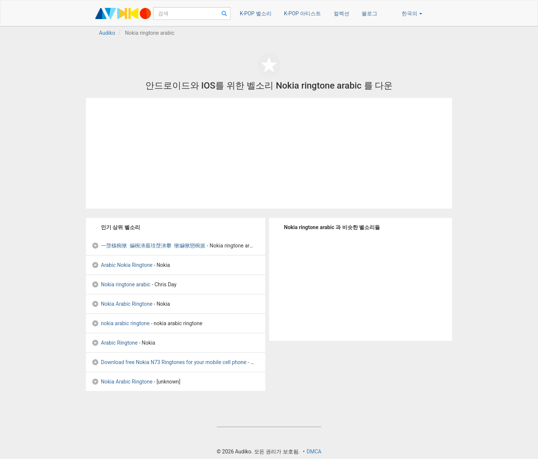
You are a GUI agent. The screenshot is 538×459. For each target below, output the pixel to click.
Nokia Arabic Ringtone (122, 304)
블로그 (369, 13)
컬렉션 (341, 13)
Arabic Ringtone (115, 342)
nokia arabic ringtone (120, 323)
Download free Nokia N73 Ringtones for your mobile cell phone (169, 362)
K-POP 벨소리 (256, 13)
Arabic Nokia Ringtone (122, 265)
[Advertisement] (269, 153)
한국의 (412, 13)
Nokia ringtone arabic (121, 284)
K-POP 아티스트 (302, 13)
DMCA (313, 452)
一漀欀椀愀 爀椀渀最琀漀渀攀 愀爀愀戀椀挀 (148, 245)
